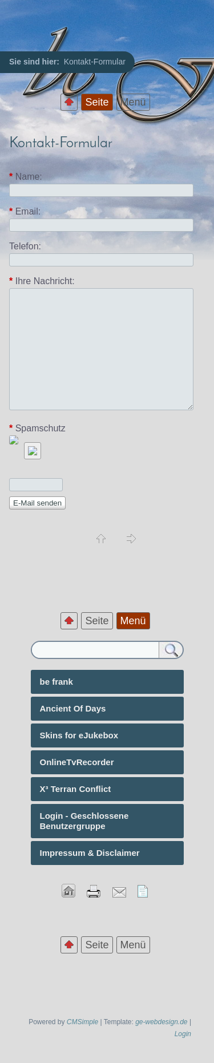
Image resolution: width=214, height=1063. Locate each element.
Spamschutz (37, 428)
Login (183, 1034)
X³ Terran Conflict (75, 789)
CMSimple (82, 1022)
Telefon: (25, 246)
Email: (25, 211)
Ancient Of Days (73, 708)
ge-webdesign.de (161, 1022)
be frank (56, 681)
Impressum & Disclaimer (90, 853)
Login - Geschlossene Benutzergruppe (84, 821)
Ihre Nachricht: (42, 281)
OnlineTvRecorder (77, 762)
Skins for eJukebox (79, 735)
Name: (25, 176)
